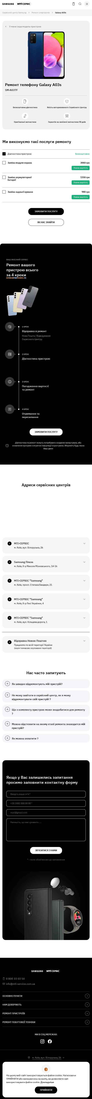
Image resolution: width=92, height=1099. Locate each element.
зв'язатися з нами (46, 850)
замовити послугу (46, 211)
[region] (46, 175)
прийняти (46, 1089)
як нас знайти (46, 222)
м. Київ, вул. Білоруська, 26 (46, 1057)
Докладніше (47, 1082)
